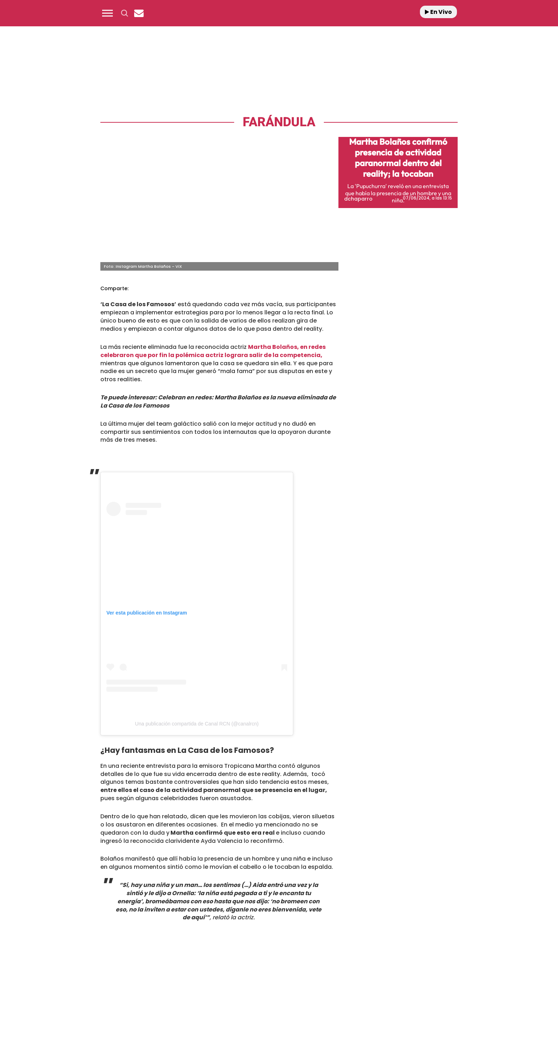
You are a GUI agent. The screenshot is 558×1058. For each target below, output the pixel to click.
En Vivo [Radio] (438, 12)
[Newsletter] (139, 13)
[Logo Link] (279, 13)
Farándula (279, 122)
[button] (107, 13)
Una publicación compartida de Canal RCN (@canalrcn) (196, 724)
